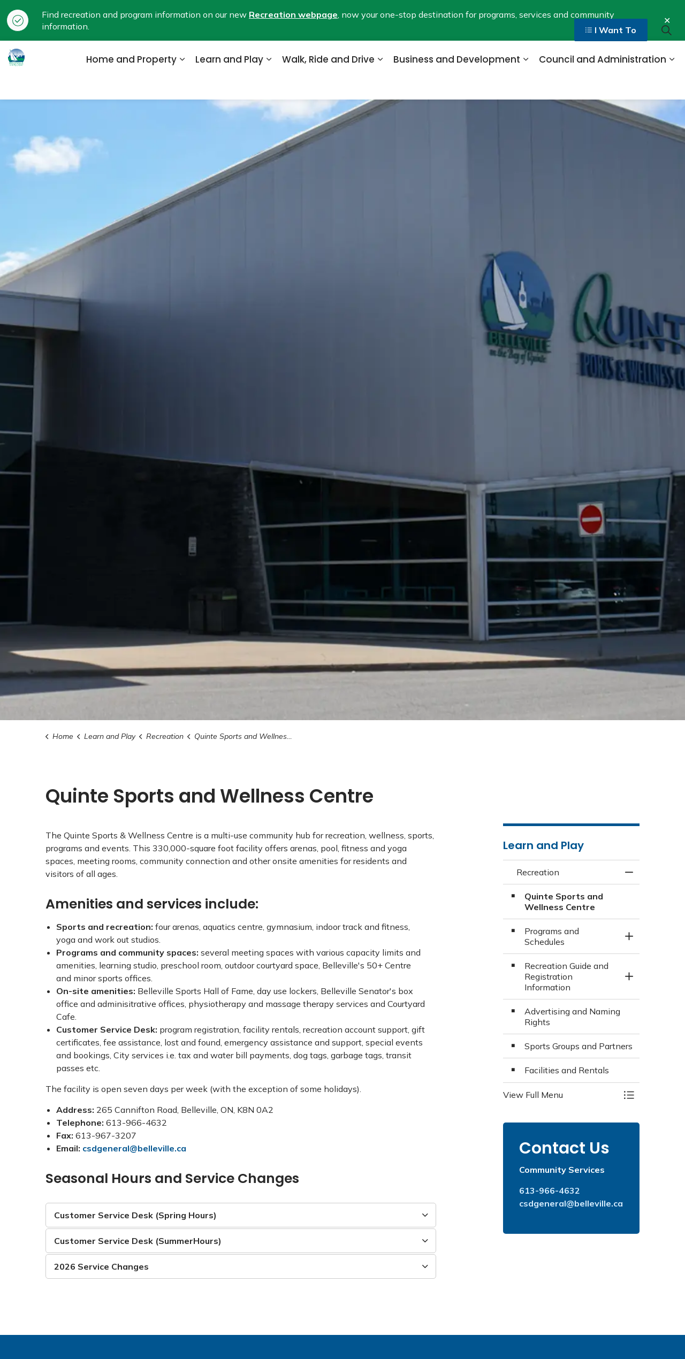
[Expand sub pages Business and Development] (525, 85)
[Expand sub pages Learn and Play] (268, 85)
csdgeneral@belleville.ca (134, 1148)
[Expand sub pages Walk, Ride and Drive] (380, 85)
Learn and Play (229, 84)
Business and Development (456, 84)
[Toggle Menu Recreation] (629, 1094)
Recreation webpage (293, 14)
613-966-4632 (549, 1190)
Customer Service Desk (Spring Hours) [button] (135, 1215)
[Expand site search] (666, 55)
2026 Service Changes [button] (101, 1266)
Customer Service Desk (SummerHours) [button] (138, 1240)
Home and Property (131, 84)
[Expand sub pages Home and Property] (182, 85)
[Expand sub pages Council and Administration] (671, 85)
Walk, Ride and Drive (328, 84)
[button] (560, 1094)
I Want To (611, 55)
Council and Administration (602, 84)
